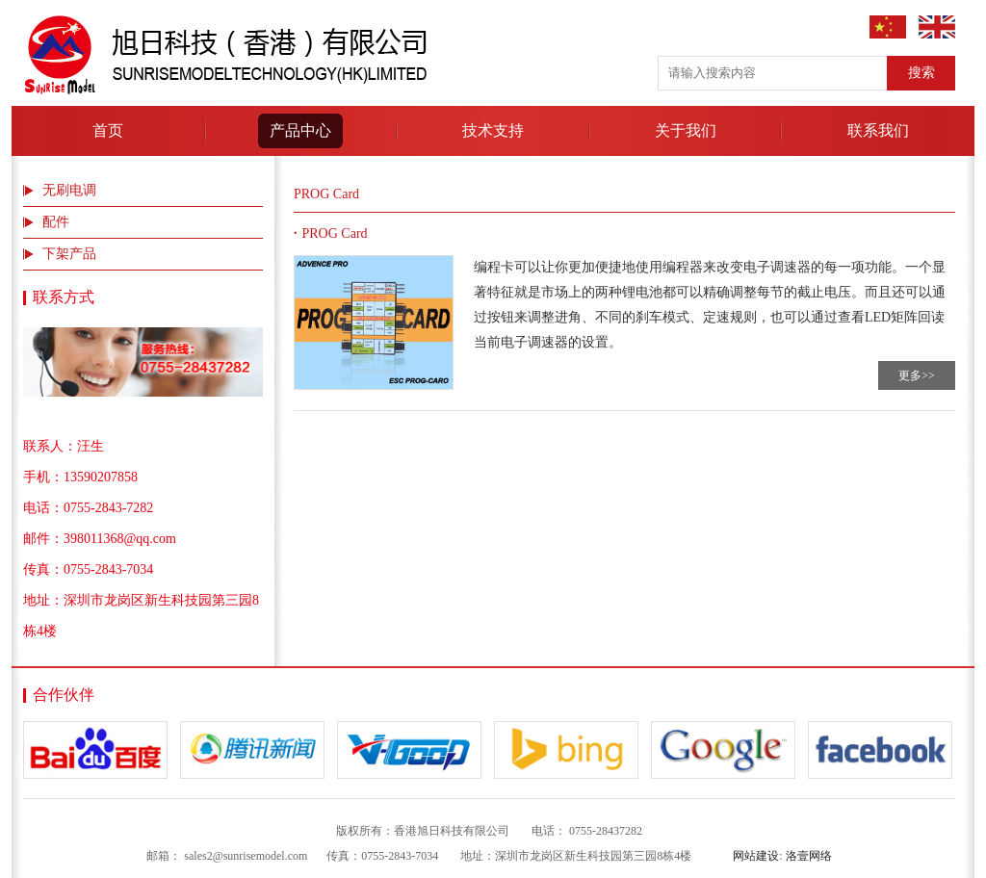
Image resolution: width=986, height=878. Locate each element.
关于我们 (685, 130)
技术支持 (493, 130)
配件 (55, 222)
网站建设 (756, 856)
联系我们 (878, 130)
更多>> (916, 375)
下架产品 (69, 253)
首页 (107, 130)
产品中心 (300, 130)
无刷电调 (69, 190)
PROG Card (335, 233)
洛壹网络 (809, 856)
